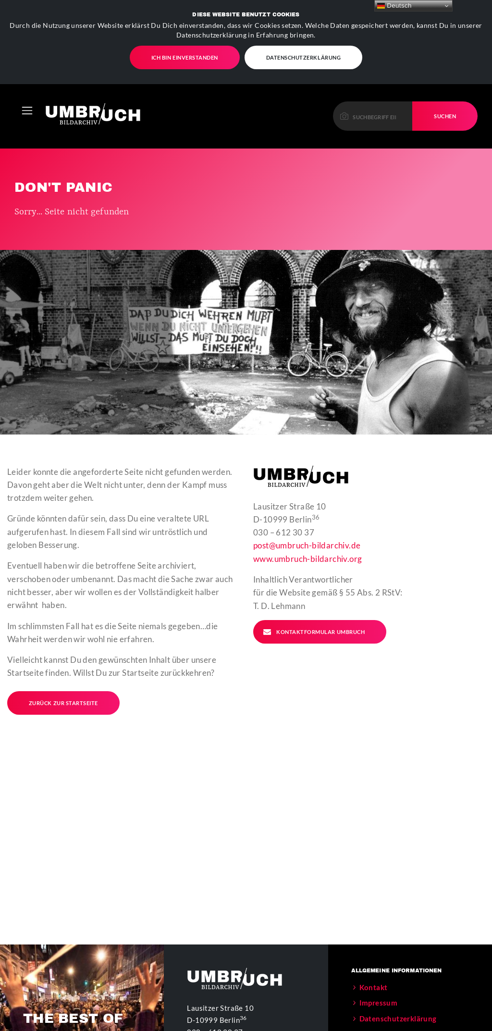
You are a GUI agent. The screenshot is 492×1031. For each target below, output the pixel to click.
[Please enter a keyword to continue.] (373, 76)
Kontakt (373, 947)
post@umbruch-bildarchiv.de (306, 506)
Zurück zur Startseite (63, 663)
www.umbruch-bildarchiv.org (307, 519)
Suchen (445, 76)
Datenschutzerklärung (398, 978)
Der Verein (377, 994)
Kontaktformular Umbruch (314, 592)
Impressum (378, 963)
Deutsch (394, 6)
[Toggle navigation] (27, 71)
